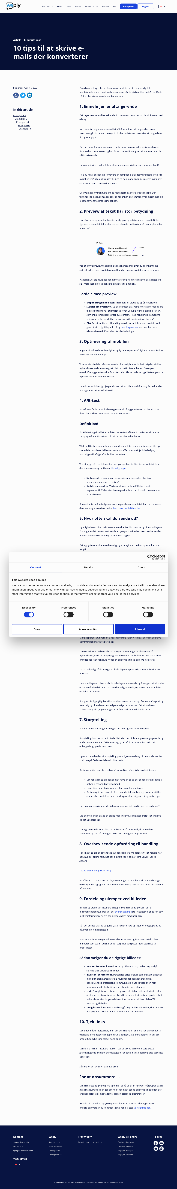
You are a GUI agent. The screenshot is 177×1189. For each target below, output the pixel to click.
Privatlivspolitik (55, 1146)
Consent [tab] (35, 567)
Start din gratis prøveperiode (90, 1142)
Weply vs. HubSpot (125, 1150)
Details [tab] (88, 567)
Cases (68, 6)
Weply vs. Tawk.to (125, 1155)
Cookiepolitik (54, 1150)
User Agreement (55, 1155)
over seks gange (123, 911)
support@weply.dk (21, 1142)
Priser (59, 6)
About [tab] (141, 567)
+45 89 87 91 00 (20, 1146)
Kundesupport (55, 1142)
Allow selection (88, 629)
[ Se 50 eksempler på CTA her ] (95, 870)
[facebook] (16, 95)
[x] (23, 95)
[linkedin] (29, 95)
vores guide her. (142, 1107)
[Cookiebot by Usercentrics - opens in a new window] (149, 557)
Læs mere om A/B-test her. (127, 508)
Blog (114, 6)
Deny (37, 629)
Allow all (140, 629)
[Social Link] (156, 1143)
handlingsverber (129, 327)
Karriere (105, 6)
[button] (47, 6)
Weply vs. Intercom (126, 1142)
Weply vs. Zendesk (125, 1146)
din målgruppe (118, 468)
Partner (78, 6)
